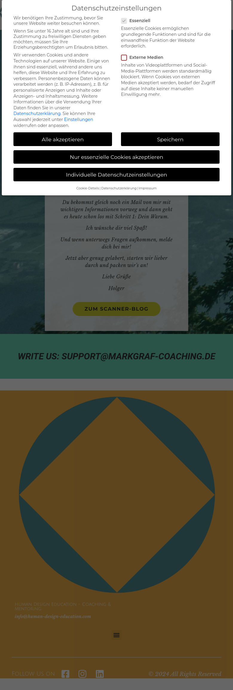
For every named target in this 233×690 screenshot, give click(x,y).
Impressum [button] (148, 188)
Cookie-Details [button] (87, 188)
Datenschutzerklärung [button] (119, 188)
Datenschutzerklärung (37, 113)
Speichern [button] (170, 139)
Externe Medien (144, 57)
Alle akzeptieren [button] (63, 139)
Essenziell (137, 20)
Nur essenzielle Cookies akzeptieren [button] (116, 157)
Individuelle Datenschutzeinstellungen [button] (116, 174)
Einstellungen (78, 119)
